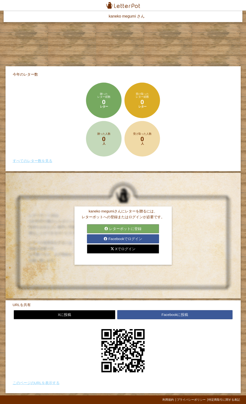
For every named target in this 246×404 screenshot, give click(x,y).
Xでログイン (123, 249)
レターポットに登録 (123, 229)
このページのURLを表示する (36, 383)
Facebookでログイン (123, 239)
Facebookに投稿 (174, 315)
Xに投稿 (64, 315)
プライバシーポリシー (191, 399)
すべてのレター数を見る (32, 161)
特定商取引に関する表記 (224, 399)
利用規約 (168, 399)
